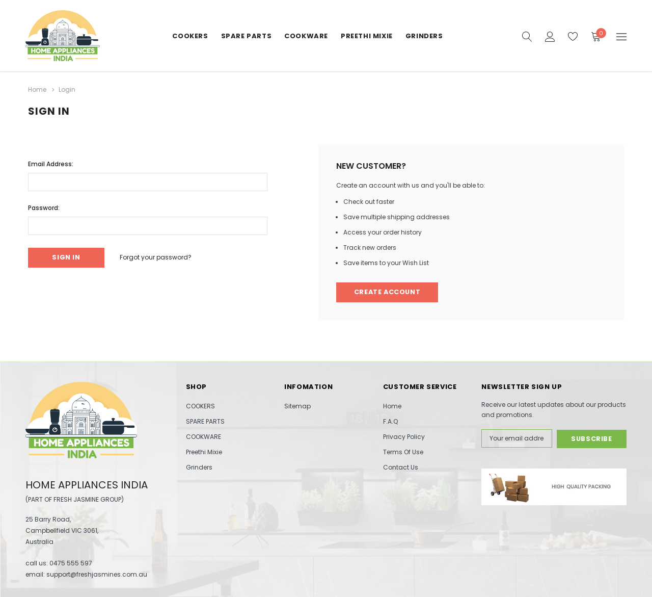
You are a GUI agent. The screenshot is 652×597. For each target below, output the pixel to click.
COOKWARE (306, 36)
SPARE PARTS (246, 36)
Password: (44, 207)
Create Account (388, 292)
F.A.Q (390, 421)
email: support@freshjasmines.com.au (86, 574)
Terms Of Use (403, 452)
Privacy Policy (404, 436)
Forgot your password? (157, 257)
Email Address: (50, 163)
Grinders (424, 36)
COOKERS (190, 36)
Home (392, 406)
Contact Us (400, 467)
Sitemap (297, 406)
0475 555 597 (70, 563)
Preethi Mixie (367, 36)
